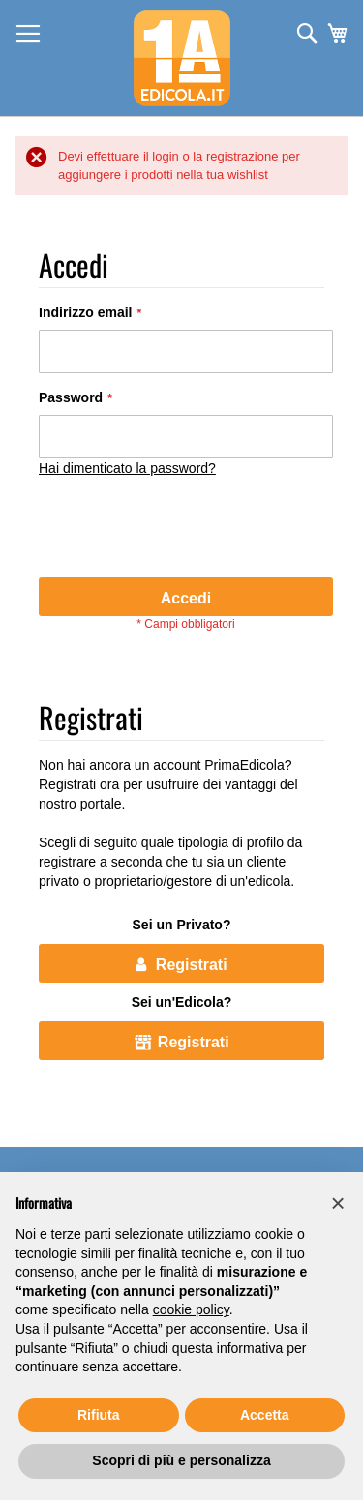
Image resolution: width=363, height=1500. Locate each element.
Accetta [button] (264, 1415)
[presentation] (186, 530)
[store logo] (182, 58)
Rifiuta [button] (98, 1415)
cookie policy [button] (191, 1309)
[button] (337, 1203)
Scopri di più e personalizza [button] (181, 1460)
